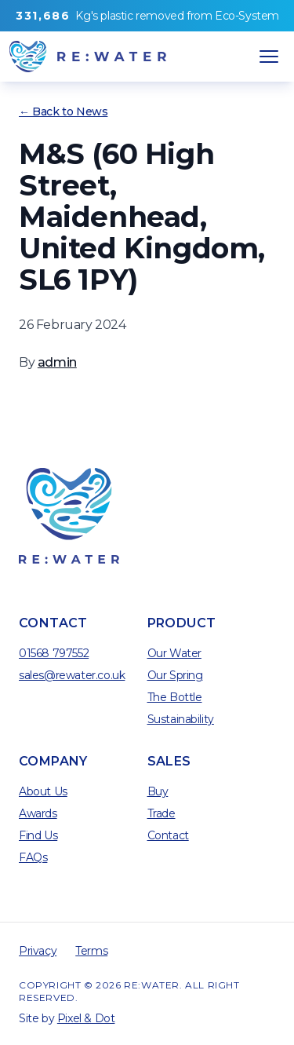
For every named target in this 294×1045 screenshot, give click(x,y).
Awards (38, 813)
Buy (158, 791)
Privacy (37, 951)
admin (57, 362)
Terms (91, 951)
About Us (43, 791)
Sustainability (180, 719)
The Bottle (174, 697)
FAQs (33, 857)
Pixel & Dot (86, 1018)
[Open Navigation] (268, 56)
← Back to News (63, 111)
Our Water (174, 653)
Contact (168, 835)
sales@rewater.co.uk (72, 675)
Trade (161, 813)
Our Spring (175, 675)
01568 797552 (54, 653)
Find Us (38, 835)
